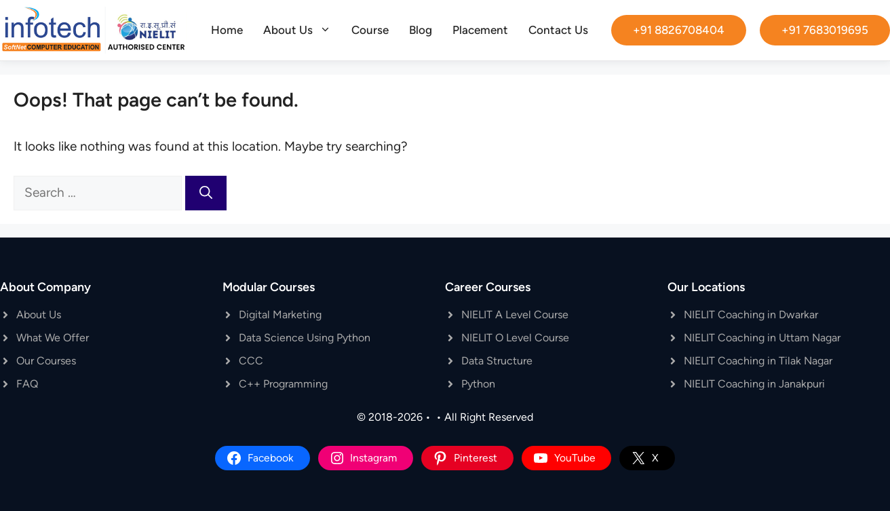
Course (370, 30)
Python (478, 383)
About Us (302, 30)
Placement (480, 30)
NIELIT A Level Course (514, 314)
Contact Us (558, 30)
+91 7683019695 (824, 30)
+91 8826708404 (678, 30)
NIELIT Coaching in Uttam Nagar (762, 337)
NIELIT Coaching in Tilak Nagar (758, 360)
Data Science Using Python (304, 337)
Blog (420, 30)
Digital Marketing (280, 314)
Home (227, 30)
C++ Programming (283, 383)
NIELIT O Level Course (515, 337)
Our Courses (46, 360)
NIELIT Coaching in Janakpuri (754, 383)
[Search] (206, 193)
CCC (251, 360)
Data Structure (497, 360)
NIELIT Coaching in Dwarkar (751, 314)
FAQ (27, 383)
